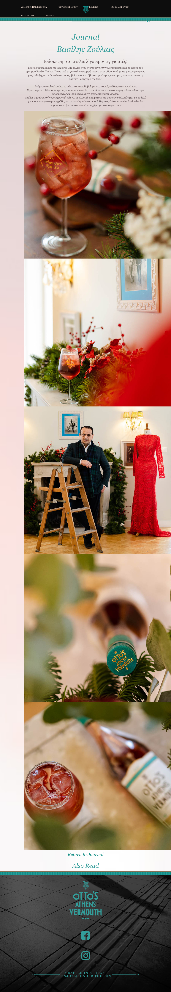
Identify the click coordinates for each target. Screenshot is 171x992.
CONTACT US (27, 15)
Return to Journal (86, 854)
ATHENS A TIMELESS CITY (34, 6)
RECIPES (93, 6)
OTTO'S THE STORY (68, 6)
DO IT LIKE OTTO (120, 6)
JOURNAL (50, 15)
